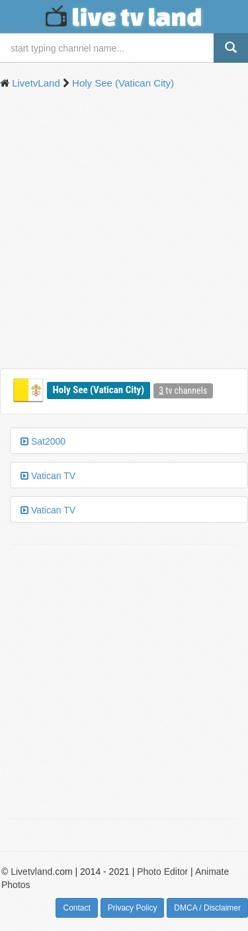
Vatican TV (48, 475)
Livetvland (31, 871)
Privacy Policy (132, 907)
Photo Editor (162, 871)
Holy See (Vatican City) (99, 390)
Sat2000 (43, 441)
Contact (76, 907)
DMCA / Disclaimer (207, 907)
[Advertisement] (124, 231)
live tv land (124, 16)
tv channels (183, 390)
